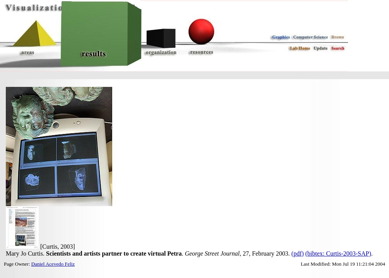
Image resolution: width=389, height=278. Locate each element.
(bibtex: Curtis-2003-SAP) (338, 253)
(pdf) (298, 253)
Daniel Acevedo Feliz (53, 264)
